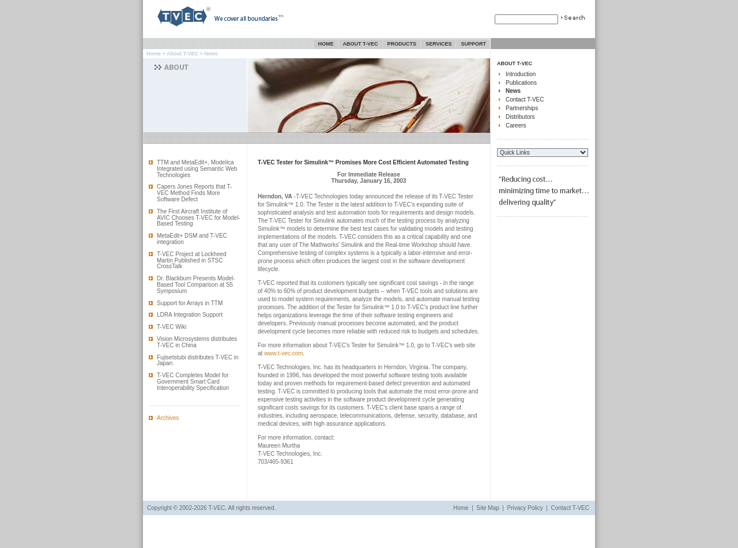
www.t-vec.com (283, 353)
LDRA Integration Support (190, 314)
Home (326, 44)
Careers (516, 125)
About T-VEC (360, 44)
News (513, 91)
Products (402, 44)
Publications (521, 83)
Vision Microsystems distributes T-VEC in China (197, 342)
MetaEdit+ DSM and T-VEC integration (192, 238)
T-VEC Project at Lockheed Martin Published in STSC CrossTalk (192, 260)
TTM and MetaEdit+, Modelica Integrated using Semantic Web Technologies (197, 168)
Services (438, 44)
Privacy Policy (525, 508)
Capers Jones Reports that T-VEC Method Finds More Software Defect (194, 192)
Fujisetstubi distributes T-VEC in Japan (198, 360)
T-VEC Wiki (171, 327)
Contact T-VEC (525, 99)
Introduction (521, 74)
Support (473, 44)
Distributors (520, 117)
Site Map (487, 508)
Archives (168, 418)
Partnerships (522, 108)
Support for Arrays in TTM (190, 303)
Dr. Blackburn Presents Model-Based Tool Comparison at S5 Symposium (196, 284)
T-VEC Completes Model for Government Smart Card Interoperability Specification (193, 381)
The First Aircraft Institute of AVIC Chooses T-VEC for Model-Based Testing (198, 217)
